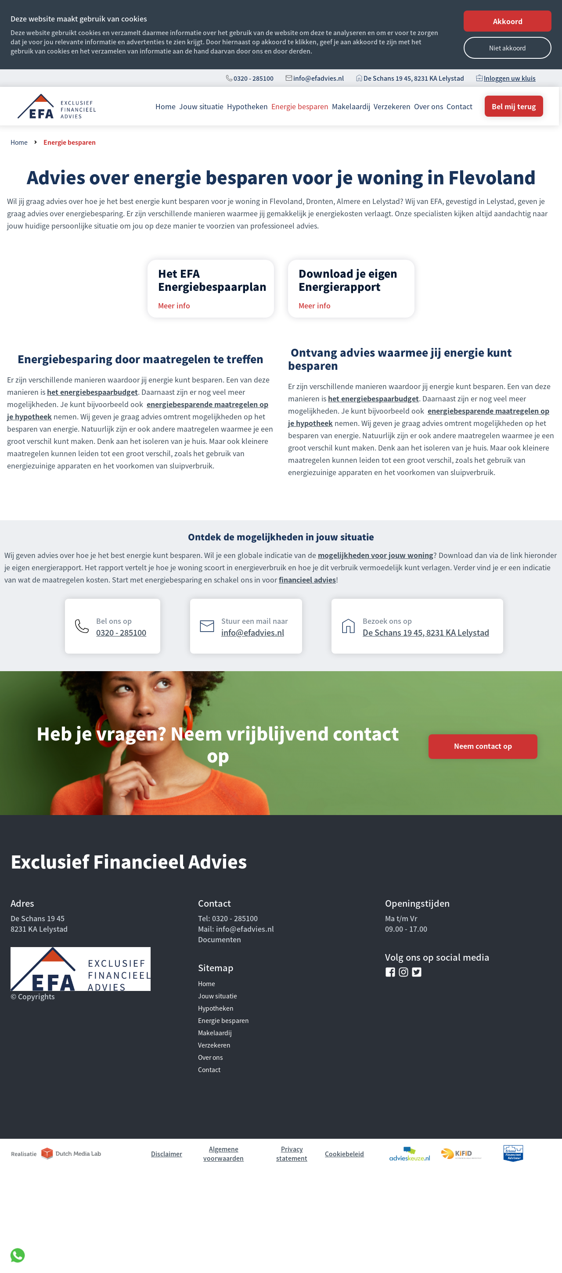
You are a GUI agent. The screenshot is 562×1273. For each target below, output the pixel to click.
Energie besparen (299, 106)
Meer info (174, 305)
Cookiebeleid (344, 1153)
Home (165, 106)
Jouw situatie (201, 106)
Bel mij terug (514, 106)
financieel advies (307, 579)
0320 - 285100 (254, 78)
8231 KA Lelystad (39, 928)
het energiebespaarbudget (92, 391)
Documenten (219, 939)
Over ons (428, 106)
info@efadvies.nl (318, 78)
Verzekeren (392, 106)
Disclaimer (166, 1153)
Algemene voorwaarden (223, 1153)
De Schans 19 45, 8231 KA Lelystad (414, 78)
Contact (459, 106)
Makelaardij (351, 106)
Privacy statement (291, 1153)
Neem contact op (483, 745)
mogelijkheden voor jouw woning (375, 555)
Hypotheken (247, 106)
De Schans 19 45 (38, 918)
